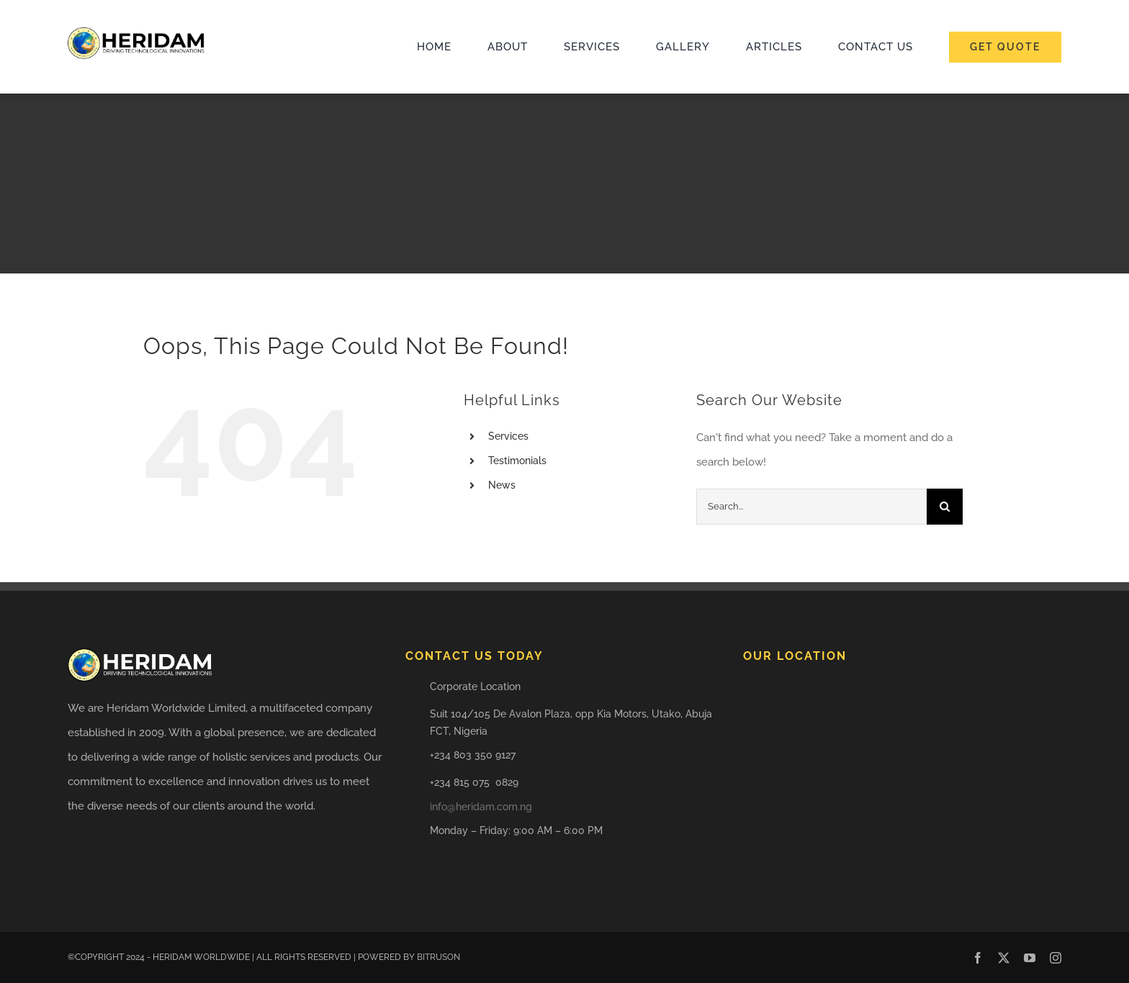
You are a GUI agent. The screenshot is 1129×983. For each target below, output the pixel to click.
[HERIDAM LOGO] (136, 32)
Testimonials (517, 460)
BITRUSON (438, 957)
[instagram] (1055, 958)
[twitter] (1003, 958)
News (502, 485)
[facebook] (978, 958)
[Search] (945, 507)
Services (508, 436)
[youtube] (1029, 958)
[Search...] (811, 507)
